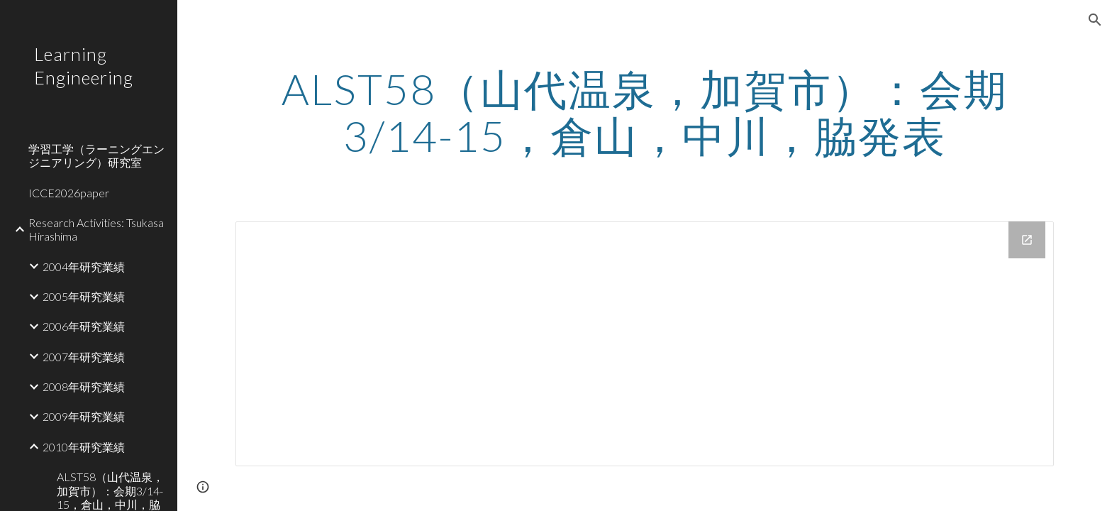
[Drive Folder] (644, 343)
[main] (644, 112)
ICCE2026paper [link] (68, 192)
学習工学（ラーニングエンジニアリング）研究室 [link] (96, 155)
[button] (1095, 20)
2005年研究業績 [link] (84, 296)
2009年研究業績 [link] (84, 416)
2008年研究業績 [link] (84, 386)
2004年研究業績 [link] (84, 266)
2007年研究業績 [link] (84, 356)
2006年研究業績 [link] (84, 326)
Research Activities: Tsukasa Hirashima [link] (96, 229)
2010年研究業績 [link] (84, 447)
